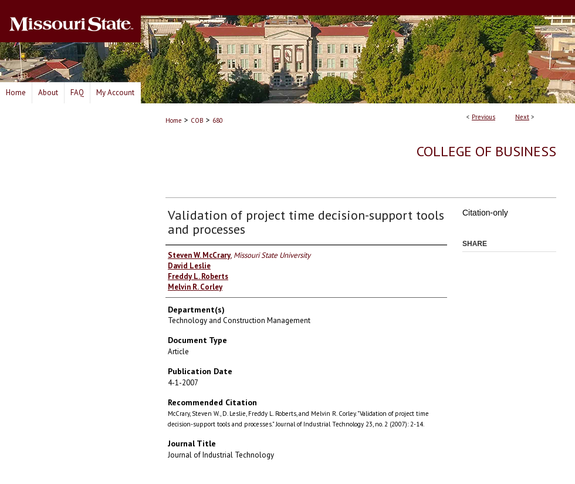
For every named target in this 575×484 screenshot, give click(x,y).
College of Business (486, 151)
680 (217, 120)
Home (173, 120)
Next (522, 117)
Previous (483, 117)
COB (197, 120)
